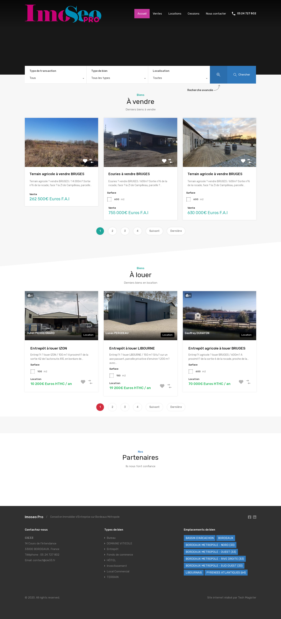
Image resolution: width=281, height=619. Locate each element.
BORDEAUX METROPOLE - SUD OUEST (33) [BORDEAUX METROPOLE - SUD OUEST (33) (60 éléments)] (214, 565)
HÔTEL (111, 560)
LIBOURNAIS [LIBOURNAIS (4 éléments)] (194, 572)
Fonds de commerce (120, 554)
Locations (174, 13)
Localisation (161, 71)
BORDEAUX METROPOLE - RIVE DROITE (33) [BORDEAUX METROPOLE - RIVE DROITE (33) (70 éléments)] (215, 558)
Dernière (176, 231)
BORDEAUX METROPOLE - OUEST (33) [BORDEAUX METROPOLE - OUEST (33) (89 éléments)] (211, 552)
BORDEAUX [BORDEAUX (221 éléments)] (225, 538)
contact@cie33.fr (44, 560)
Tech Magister (247, 597)
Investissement (117, 566)
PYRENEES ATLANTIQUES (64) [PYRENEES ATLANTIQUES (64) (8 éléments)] (226, 572)
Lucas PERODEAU (117, 333)
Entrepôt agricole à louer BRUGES (216, 348)
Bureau (111, 538)
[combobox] (55, 78)
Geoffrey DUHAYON (197, 333)
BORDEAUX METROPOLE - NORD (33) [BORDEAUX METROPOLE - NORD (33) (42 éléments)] (210, 545)
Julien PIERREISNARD (41, 333)
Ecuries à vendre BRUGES (129, 174)
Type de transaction (42, 71)
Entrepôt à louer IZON (48, 348)
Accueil (142, 13)
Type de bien (99, 71)
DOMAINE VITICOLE (119, 543)
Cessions (193, 13)
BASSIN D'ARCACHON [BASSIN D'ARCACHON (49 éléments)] (200, 538)
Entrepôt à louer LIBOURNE (132, 348)
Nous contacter (216, 13)
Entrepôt (112, 549)
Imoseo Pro (34, 517)
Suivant (154, 231)
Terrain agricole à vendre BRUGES (56, 174)
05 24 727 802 (246, 13)
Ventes (157, 13)
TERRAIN (112, 577)
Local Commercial (118, 571)
